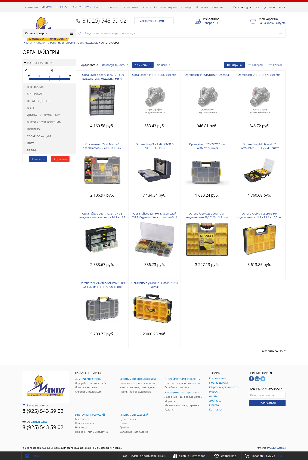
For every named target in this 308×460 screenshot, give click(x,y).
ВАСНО (99, 7)
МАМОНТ (47, 7)
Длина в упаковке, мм (42, 115)
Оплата (146, 7)
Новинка (32, 129)
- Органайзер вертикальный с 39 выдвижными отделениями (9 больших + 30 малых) (102, 78)
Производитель (37, 101)
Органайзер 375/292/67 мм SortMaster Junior (207, 146)
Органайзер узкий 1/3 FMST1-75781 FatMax (154, 285)
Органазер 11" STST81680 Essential (154, 75)
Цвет (29, 143)
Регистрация (277, 7)
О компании (30, 7)
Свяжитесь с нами (154, 21)
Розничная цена (38, 63)
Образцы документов (168, 7)
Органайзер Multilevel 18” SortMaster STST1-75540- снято (259, 146)
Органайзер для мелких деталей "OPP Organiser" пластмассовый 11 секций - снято (154, 217)
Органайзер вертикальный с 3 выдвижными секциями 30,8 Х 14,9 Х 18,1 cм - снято (102, 217)
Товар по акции (37, 136)
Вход (262, 7)
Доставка (202, 7)
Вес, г (29, 108)
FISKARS (61, 7)
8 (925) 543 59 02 (104, 20)
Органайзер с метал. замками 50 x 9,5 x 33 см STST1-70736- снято (102, 285)
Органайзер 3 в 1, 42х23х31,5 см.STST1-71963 (154, 146)
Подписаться (267, 403)
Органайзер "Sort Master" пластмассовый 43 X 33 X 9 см (102, 146)
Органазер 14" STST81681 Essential (207, 75)
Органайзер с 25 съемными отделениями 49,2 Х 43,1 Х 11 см (207, 215)
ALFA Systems (278, 447)
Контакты (217, 7)
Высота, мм (34, 87)
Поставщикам (130, 7)
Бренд (30, 150)
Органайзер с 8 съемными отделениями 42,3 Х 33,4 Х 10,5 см (259, 215)
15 (283, 351)
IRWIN (87, 7)
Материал (33, 94)
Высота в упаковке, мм (43, 122)
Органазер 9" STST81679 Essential (259, 75)
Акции (189, 7)
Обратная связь (35, 421)
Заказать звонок (35, 405)
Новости (112, 7)
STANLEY (75, 7)
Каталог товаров (49, 33)
